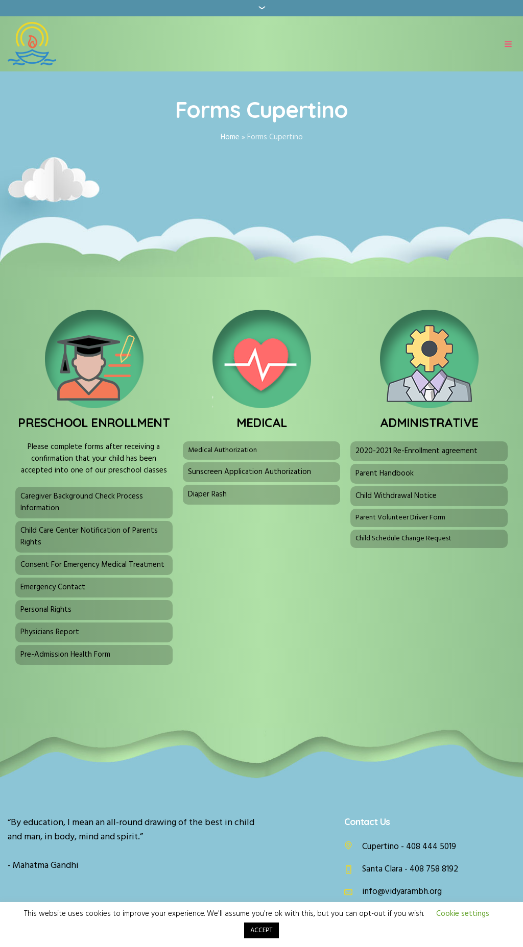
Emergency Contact (52, 587)
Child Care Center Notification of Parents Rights (89, 537)
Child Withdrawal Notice (396, 496)
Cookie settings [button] (462, 914)
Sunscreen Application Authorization (249, 472)
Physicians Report (49, 632)
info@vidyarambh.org (402, 892)
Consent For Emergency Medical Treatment (92, 565)
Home (230, 137)
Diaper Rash (207, 494)
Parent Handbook (384, 473)
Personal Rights (46, 610)
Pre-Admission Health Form (65, 655)
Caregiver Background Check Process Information (81, 502)
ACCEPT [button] (261, 930)
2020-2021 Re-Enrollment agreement (416, 451)
